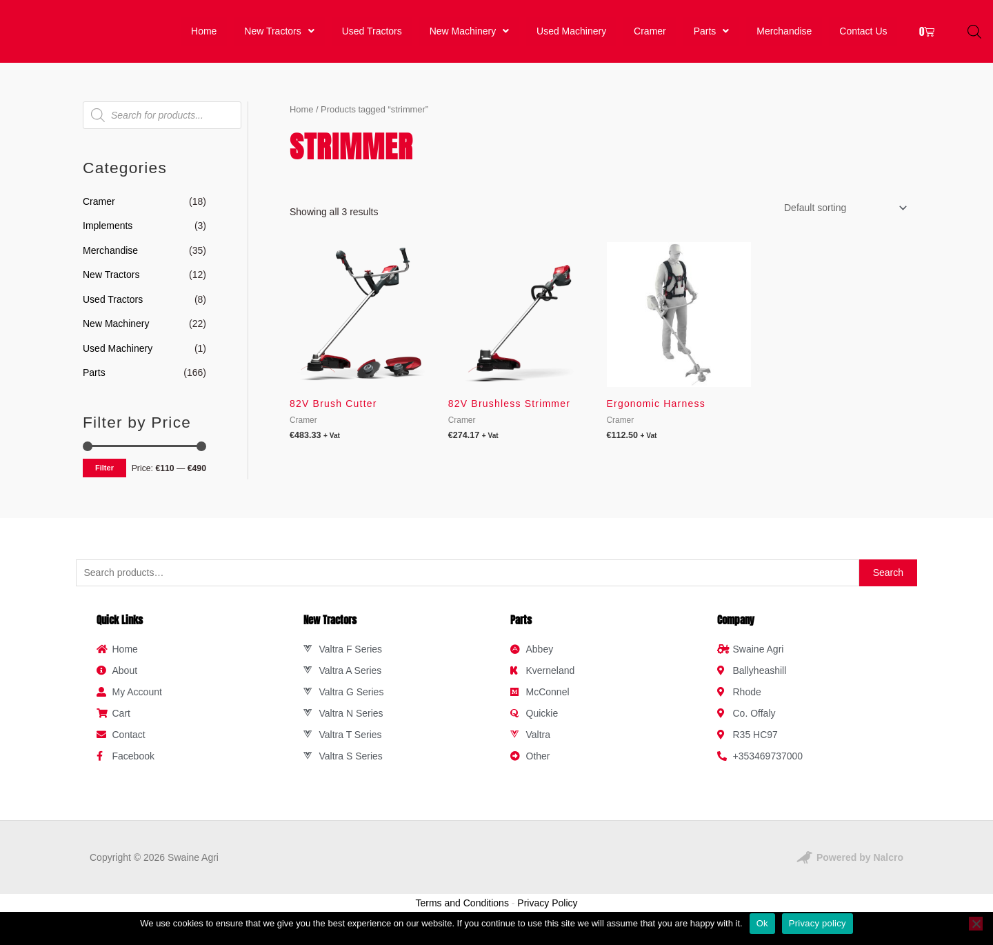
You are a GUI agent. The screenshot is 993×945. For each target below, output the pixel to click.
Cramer (651, 37)
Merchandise (784, 37)
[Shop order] (843, 219)
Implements (107, 237)
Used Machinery (573, 37)
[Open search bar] (974, 36)
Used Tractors (371, 37)
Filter (104, 479)
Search (888, 584)
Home (203, 37)
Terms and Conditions (462, 914)
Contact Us (863, 37)
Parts (711, 37)
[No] (976, 924)
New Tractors (277, 37)
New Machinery (469, 37)
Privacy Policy (547, 914)
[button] (277, 37)
